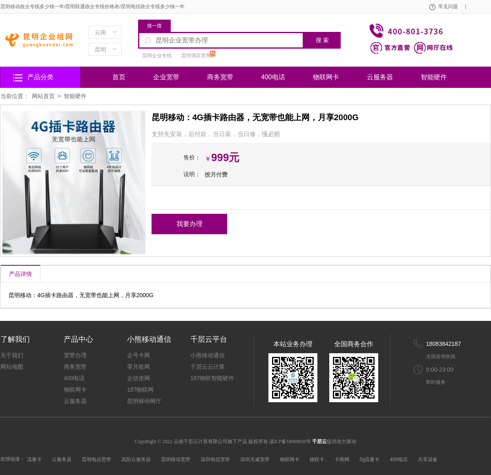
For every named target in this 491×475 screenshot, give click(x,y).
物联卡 (317, 459)
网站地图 (11, 366)
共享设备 (427, 459)
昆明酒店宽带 (196, 55)
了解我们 (15, 339)
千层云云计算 (207, 366)
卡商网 (342, 459)
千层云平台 (208, 339)
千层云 (319, 441)
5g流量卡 (369, 459)
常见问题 (452, 6)
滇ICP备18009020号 (290, 441)
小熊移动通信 (149, 339)
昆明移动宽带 (175, 459)
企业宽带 (166, 77)
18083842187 (443, 344)
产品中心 (78, 339)
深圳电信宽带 (215, 459)
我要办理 (189, 223)
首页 (118, 77)
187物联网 (140, 389)
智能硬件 (434, 77)
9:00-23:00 (439, 369)
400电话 (273, 77)
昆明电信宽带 (96, 459)
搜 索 (322, 40)
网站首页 (43, 96)
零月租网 (138, 366)
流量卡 (34, 459)
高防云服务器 (136, 459)
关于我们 (11, 355)
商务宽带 (220, 77)
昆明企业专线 (157, 55)
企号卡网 (138, 355)
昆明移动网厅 (144, 401)
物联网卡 (326, 77)
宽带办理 (75, 355)
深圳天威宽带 (255, 459)
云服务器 (380, 77)
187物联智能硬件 (212, 378)
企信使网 (138, 378)
